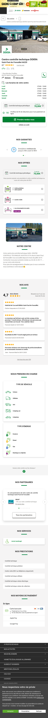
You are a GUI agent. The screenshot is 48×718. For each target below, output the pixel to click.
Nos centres (10, 18)
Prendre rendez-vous (24, 119)
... (19, 19)
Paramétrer (25, 711)
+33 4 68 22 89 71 (44, 75)
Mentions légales (11, 669)
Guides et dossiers (11, 664)
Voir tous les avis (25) (24, 359)
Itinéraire (8, 78)
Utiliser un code (24, 125)
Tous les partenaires (24, 515)
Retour (3, 19)
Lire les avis (20, 65)
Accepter (10, 711)
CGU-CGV (7, 674)
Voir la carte (19, 78)
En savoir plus (19, 504)
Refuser (39, 711)
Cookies (7, 679)
